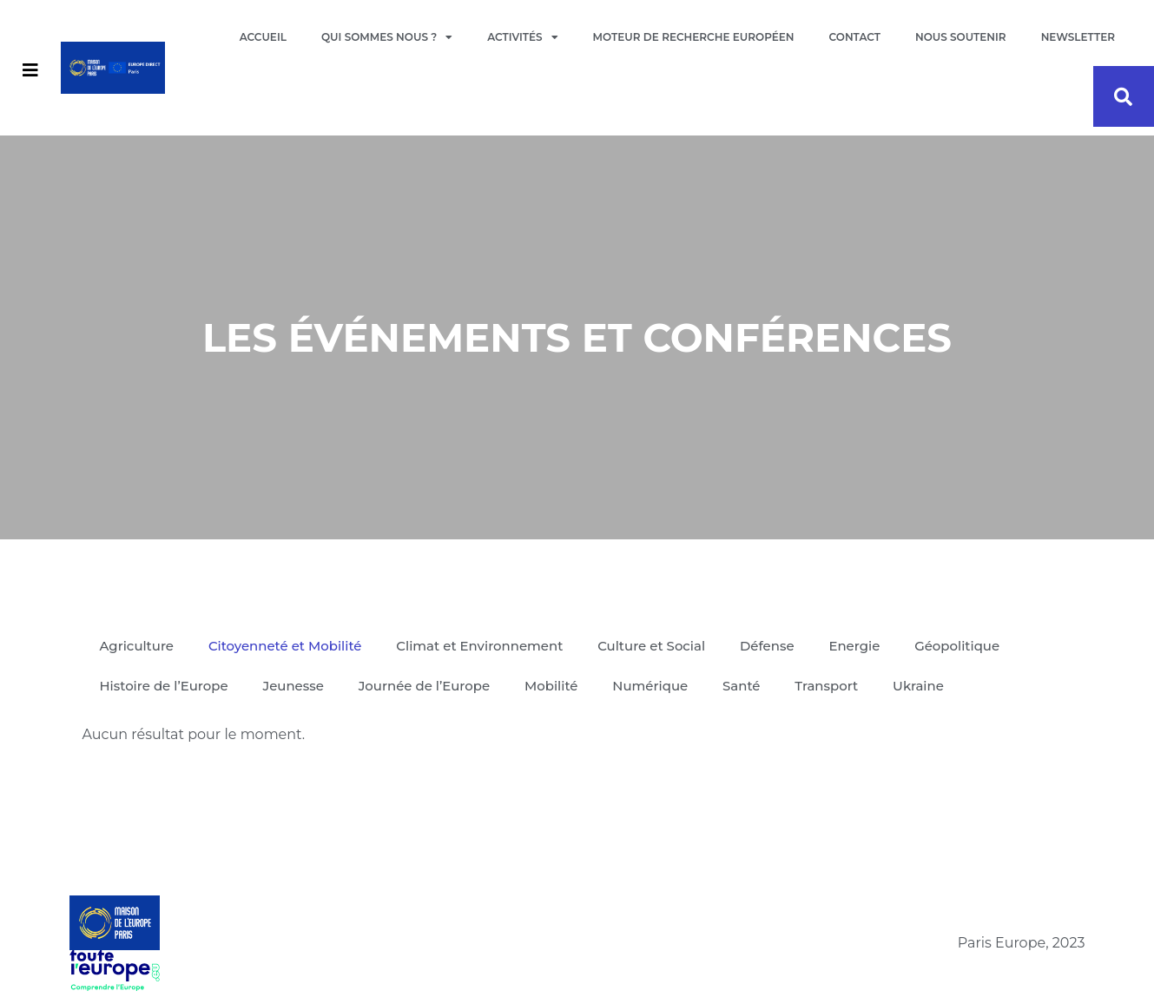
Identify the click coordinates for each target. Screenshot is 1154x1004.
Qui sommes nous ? (386, 37)
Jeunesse (294, 685)
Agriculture (137, 645)
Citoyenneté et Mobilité (285, 645)
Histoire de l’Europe (164, 685)
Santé (744, 685)
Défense (769, 645)
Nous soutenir (960, 36)
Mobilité (553, 685)
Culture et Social (654, 645)
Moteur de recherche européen (694, 36)
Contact (854, 36)
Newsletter (1078, 36)
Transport (829, 685)
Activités (522, 37)
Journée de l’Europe (425, 685)
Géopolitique (960, 645)
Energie (857, 645)
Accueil (263, 36)
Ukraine (921, 685)
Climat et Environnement (481, 645)
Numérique (652, 685)
